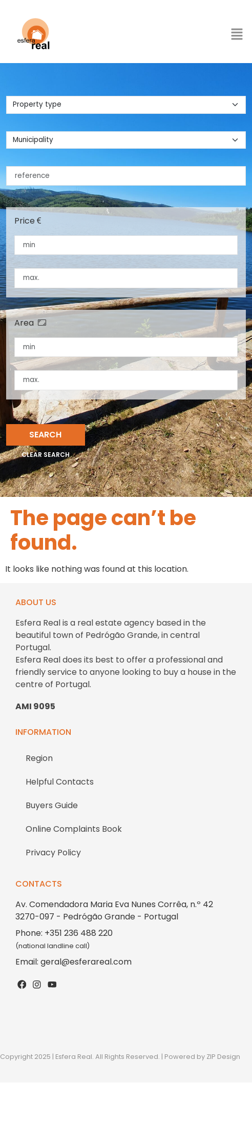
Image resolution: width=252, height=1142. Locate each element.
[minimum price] (126, 245)
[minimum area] (126, 347)
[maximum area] (126, 380)
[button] (236, 34)
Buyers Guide (52, 805)
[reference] (126, 176)
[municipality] (126, 140)
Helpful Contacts (60, 782)
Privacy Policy (53, 852)
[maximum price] (126, 278)
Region (39, 758)
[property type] (126, 104)
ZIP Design (223, 1056)
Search (45, 434)
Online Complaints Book (74, 829)
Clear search (46, 454)
